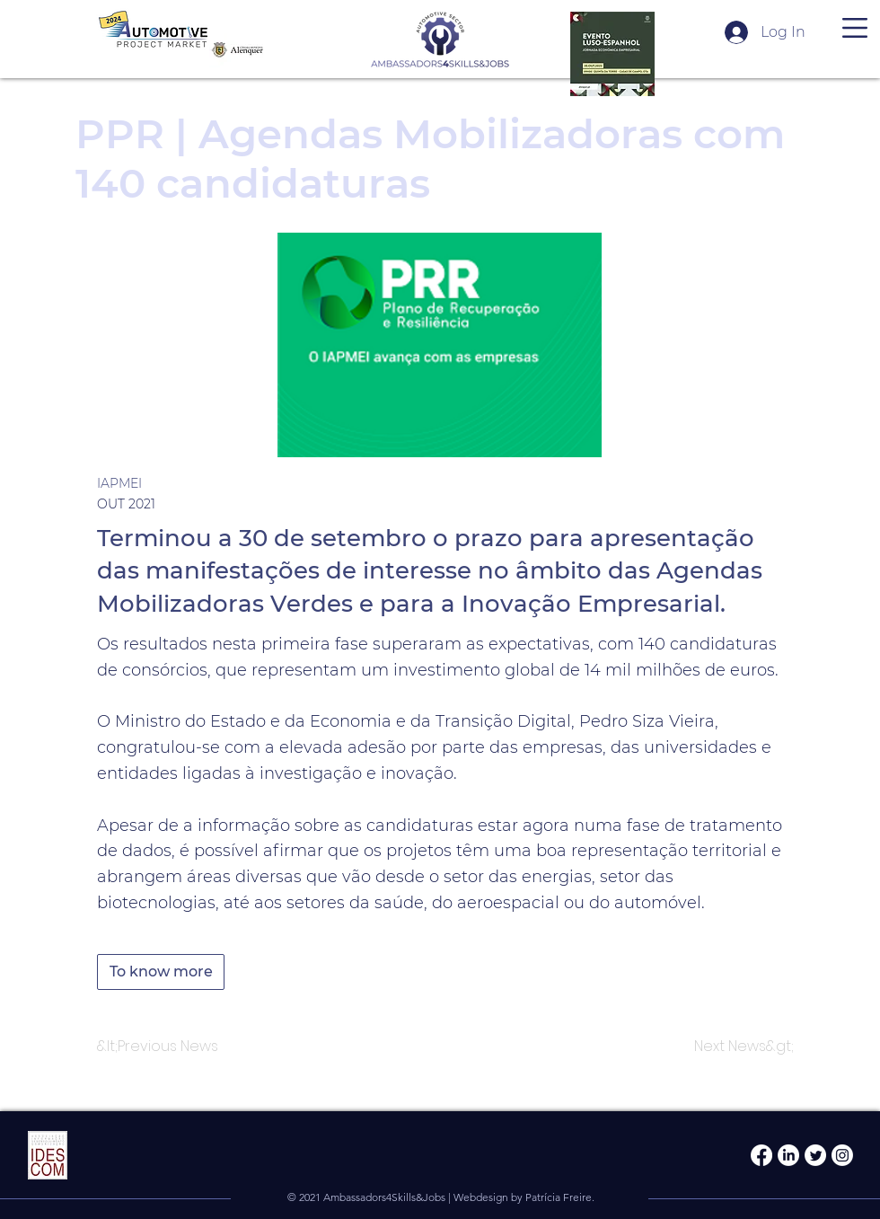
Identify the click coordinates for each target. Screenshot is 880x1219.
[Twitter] (815, 1155)
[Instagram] (842, 1155)
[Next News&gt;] (744, 1046)
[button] (854, 28)
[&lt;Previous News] (157, 1046)
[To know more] (160, 972)
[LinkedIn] (788, 1155)
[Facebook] (761, 1155)
